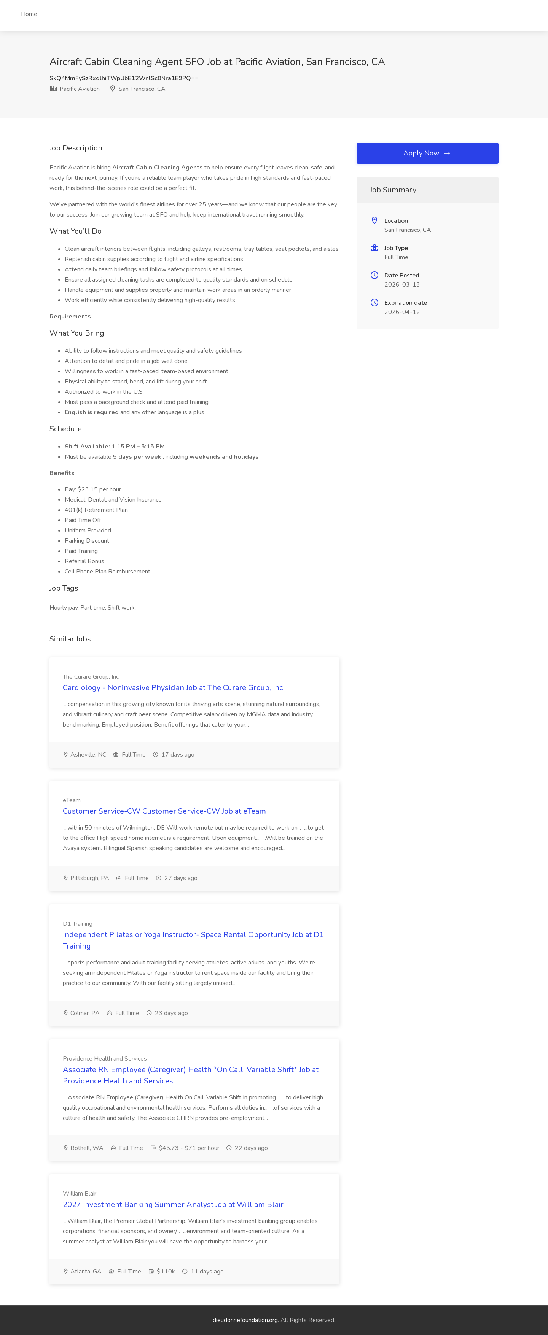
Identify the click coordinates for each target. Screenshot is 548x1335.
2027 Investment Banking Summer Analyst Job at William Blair (173, 1204)
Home (29, 14)
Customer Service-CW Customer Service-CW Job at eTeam (164, 811)
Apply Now (427, 153)
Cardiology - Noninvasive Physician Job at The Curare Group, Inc (173, 688)
